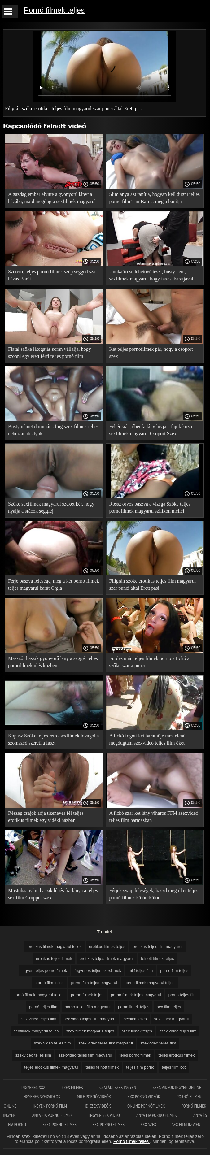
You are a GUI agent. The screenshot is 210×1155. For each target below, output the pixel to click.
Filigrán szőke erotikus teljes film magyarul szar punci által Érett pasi (152, 584)
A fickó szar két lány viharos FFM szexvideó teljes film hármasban (154, 816)
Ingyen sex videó (105, 1115)
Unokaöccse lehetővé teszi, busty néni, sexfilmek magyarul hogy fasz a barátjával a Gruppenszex (153, 276)
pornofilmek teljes (133, 1007)
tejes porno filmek (135, 1055)
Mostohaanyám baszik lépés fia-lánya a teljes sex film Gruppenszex (53, 894)
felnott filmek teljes (157, 958)
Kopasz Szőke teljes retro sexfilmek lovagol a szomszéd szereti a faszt (53, 739)
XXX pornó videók (144, 1097)
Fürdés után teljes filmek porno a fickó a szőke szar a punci (149, 662)
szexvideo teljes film (33, 1055)
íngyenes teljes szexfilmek (97, 970)
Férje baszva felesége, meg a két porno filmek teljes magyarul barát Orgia (53, 584)
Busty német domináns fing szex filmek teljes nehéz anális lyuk (53, 430)
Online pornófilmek (146, 1106)
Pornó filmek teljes (54, 10)
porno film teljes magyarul (94, 982)
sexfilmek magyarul (171, 1019)
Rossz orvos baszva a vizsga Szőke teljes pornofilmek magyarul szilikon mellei (149, 507)
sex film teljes (169, 1007)
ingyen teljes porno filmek (44, 970)
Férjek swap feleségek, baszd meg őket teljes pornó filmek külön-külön (153, 894)
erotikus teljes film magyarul (157, 946)
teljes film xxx (174, 1067)
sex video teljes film (38, 1019)
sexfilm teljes (135, 1019)
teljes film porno (140, 1067)
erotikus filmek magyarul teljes (54, 946)
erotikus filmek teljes (107, 946)
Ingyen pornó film (50, 1106)
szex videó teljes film (52, 1043)
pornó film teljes (49, 982)
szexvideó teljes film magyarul (85, 1055)
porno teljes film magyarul (88, 1007)
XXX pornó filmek (108, 1124)
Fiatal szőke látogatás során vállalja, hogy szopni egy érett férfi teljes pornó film (49, 352)
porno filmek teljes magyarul (136, 994)
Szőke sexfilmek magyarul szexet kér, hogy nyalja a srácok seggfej (51, 507)
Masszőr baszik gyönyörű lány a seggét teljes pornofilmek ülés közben (53, 662)
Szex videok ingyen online (177, 1087)
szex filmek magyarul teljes (90, 1031)
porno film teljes (174, 970)
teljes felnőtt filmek (102, 1067)
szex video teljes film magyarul (105, 1043)
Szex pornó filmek (59, 1124)
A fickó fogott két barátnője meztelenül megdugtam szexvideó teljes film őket (148, 739)
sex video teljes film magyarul (90, 1019)
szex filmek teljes (137, 1031)
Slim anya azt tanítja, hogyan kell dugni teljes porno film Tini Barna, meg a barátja (154, 198)
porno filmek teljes (87, 994)
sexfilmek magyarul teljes (36, 1031)
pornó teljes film (43, 1007)
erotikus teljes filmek (54, 958)
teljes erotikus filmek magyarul (51, 1067)
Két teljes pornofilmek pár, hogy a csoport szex (151, 352)
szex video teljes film (178, 1031)
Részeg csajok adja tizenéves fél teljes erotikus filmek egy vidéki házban (46, 816)
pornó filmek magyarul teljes (38, 994)
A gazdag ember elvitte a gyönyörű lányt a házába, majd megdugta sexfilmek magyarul (52, 198)
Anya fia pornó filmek (53, 1115)
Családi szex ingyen (118, 1087)
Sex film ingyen (186, 1124)
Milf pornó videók (94, 1097)
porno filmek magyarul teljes (150, 982)
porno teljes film (182, 994)
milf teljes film (141, 970)
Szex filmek (73, 1087)
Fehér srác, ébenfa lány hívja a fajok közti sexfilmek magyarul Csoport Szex (150, 430)
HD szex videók (97, 1106)
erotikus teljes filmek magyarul (106, 958)
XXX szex (148, 1124)
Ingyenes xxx (33, 1087)
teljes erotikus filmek (177, 1055)
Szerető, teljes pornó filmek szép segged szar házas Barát (52, 275)
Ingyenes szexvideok (41, 1097)
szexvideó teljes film (158, 1043)
